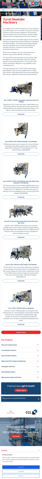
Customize (21, 471)
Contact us (26, 436)
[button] (38, 399)
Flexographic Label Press (8, 366)
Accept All (21, 467)
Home (2, 13)
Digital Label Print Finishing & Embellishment (13, 361)
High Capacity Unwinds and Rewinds (11, 377)
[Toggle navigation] (3, 9)
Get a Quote (16, 436)
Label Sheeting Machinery (8, 372)
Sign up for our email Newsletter (20, 398)
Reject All (21, 476)
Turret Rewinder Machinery (8, 350)
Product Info (21, 114)
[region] (21, 465)
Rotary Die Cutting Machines (9, 345)
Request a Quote (21, 332)
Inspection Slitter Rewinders (8, 355)
